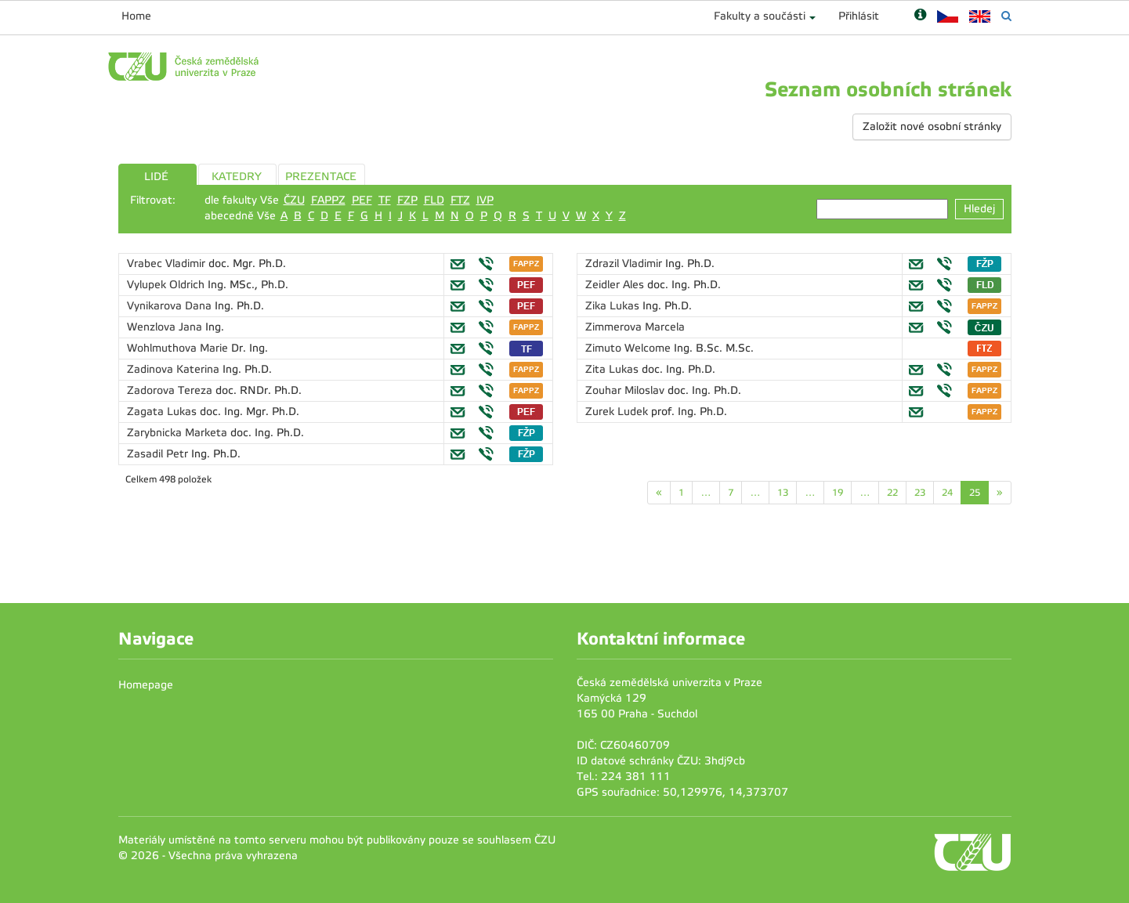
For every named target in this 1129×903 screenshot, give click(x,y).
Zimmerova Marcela (635, 327)
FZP (407, 200)
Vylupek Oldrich (167, 285)
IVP (485, 200)
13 (782, 492)
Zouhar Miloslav (626, 390)
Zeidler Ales (616, 285)
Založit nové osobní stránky (932, 126)
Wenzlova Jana (166, 327)
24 (947, 492)
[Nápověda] (920, 16)
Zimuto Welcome (629, 348)
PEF (362, 200)
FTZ (460, 200)
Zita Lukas (613, 369)
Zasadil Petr (159, 454)
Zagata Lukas (163, 411)
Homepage (145, 685)
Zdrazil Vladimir (625, 263)
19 (837, 492)
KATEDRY (237, 176)
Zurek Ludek (618, 411)
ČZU (294, 200)
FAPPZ (328, 200)
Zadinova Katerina (175, 369)
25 (974, 492)
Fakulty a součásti (759, 16)
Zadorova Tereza (171, 390)
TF (384, 200)
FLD (434, 200)
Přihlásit (858, 16)
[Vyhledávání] (1006, 16)
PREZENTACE (320, 176)
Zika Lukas (613, 306)
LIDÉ (156, 176)
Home (136, 16)
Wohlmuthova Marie (179, 348)
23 (919, 492)
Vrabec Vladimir (167, 263)
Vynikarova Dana (171, 306)
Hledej (979, 209)
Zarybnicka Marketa (178, 433)
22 (892, 492)
